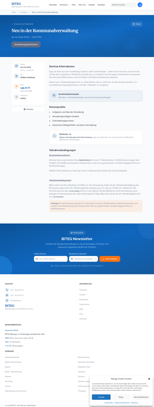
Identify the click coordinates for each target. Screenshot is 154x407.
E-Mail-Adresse (40, 254)
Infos (74, 5)
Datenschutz (84, 304)
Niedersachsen (84, 357)
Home (14, 12)
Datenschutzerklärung (122, 402)
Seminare (63, 5)
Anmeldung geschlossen (26, 44)
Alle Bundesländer (12, 357)
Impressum (134, 402)
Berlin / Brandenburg (13, 372)
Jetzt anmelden (109, 259)
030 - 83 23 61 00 (17, 290)
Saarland (81, 372)
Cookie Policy (108, 402)
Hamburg (9, 381)
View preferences (141, 397)
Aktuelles (101, 5)
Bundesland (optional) (77, 254)
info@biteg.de (15, 300)
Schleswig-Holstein (85, 386)
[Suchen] (140, 4)
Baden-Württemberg (13, 362)
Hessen (8, 386)
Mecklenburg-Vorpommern (15, 391)
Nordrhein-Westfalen (86, 362)
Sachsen (81, 377)
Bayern (8, 367)
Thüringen (82, 391)
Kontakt (92, 5)
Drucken (28, 109)
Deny (121, 397)
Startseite (53, 5)
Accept (101, 397)
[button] (149, 379)
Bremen (8, 377)
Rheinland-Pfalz (84, 367)
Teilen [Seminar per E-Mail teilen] (136, 24)
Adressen (83, 319)
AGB (81, 309)
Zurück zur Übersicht (22, 24)
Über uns (82, 5)
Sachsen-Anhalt (84, 381)
